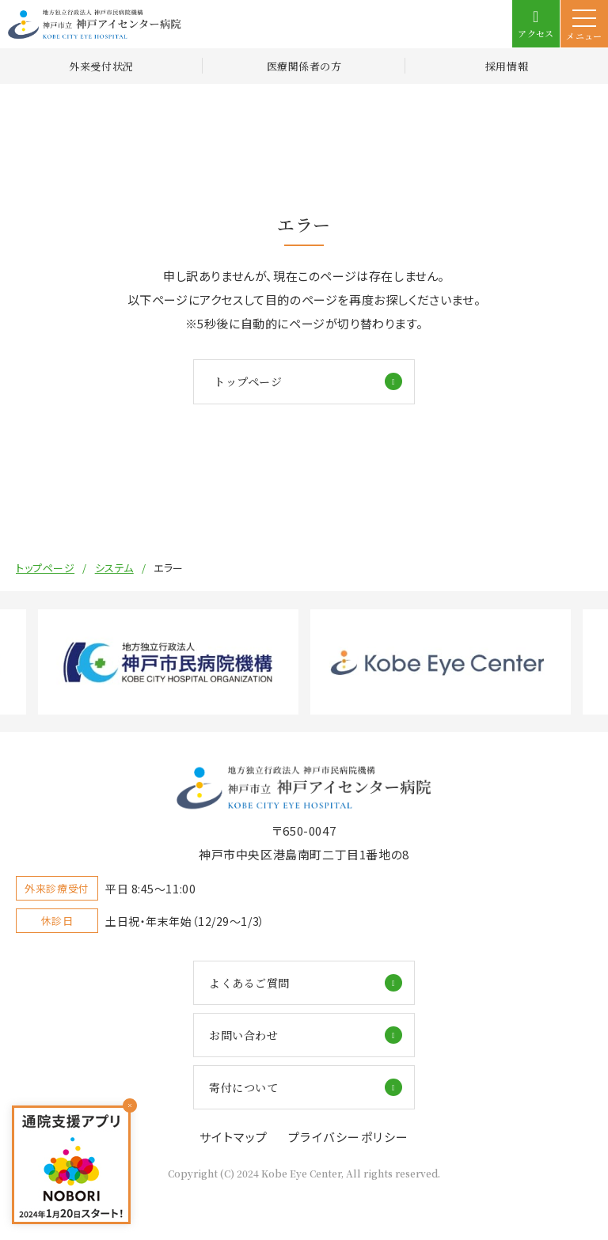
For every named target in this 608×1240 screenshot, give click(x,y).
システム (114, 567)
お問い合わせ (243, 1035)
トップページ (248, 381)
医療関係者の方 (304, 66)
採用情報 (506, 66)
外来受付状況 (101, 66)
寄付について (243, 1087)
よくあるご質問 (249, 983)
